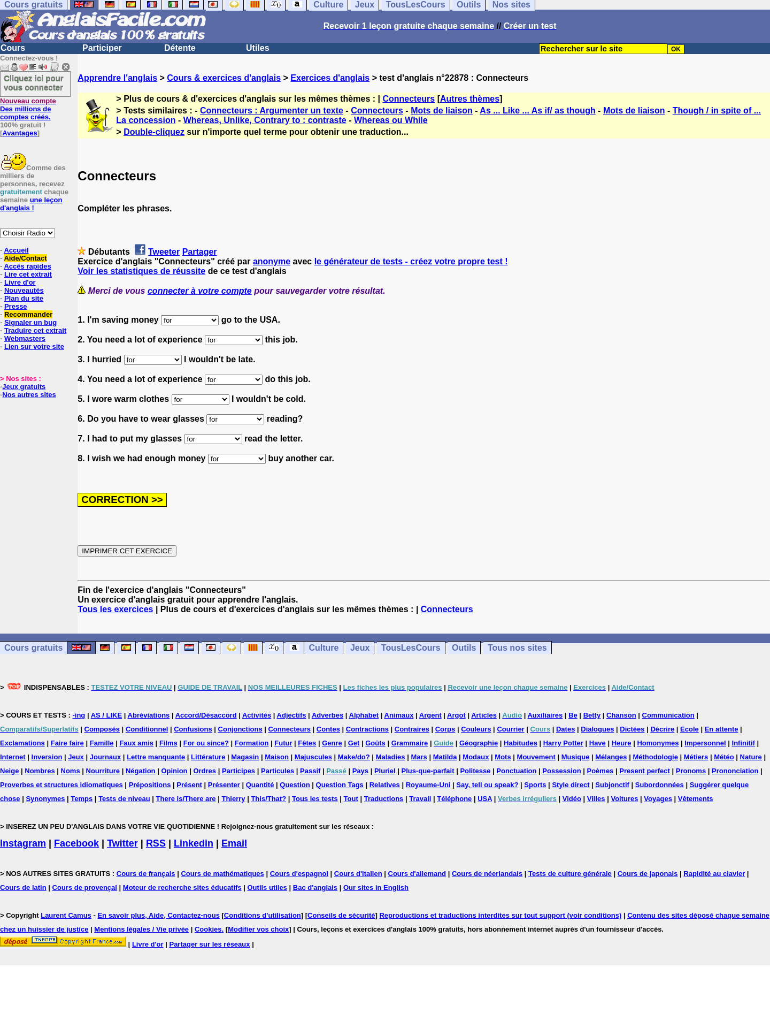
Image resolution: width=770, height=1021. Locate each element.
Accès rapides (27, 266)
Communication (668, 715)
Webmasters (24, 338)
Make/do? (354, 757)
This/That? (268, 799)
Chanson (621, 715)
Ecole (689, 729)
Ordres (204, 771)
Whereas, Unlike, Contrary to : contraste (264, 120)
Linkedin (193, 843)
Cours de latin (23, 887)
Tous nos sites (517, 647)
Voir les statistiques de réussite (141, 271)
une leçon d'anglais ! (31, 204)
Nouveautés (24, 290)
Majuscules (313, 757)
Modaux (476, 757)
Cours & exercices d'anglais (224, 77)
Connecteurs (408, 98)
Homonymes (658, 743)
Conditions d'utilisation (262, 915)
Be (573, 715)
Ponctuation (516, 771)
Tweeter (164, 251)
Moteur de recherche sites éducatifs (182, 887)
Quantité (260, 785)
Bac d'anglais (315, 887)
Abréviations (149, 715)
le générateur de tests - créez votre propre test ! (411, 261)
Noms (70, 771)
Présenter (224, 785)
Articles (484, 715)
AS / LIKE (106, 715)
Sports (535, 785)
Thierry (233, 799)
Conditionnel (147, 729)
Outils (464, 647)
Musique (575, 757)
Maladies (390, 757)
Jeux (359, 647)
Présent (189, 785)
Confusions (193, 729)
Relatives (384, 785)
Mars (419, 757)
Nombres (40, 771)
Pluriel (385, 771)
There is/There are (186, 799)
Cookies (208, 929)
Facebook (76, 843)
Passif (310, 771)
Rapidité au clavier (714, 874)
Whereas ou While (391, 120)
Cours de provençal (84, 887)
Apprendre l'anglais (117, 77)
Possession (561, 771)
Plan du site (23, 298)
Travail (420, 799)
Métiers (696, 757)
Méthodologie (655, 757)
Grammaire (409, 743)
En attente (721, 729)
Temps (82, 799)
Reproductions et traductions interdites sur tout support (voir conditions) (500, 915)
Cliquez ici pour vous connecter (34, 82)
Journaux (105, 757)
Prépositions (150, 785)
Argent (430, 715)
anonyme (271, 261)
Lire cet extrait (28, 274)
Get (354, 743)
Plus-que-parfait (428, 771)
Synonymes (45, 799)
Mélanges (611, 757)
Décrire (662, 729)
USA (485, 799)
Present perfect (644, 771)
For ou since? (206, 743)
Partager (199, 251)
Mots (503, 757)
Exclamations (22, 743)
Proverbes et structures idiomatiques (61, 785)
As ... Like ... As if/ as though (537, 110)
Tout (351, 799)
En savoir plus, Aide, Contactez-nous (158, 915)
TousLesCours (411, 647)
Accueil (16, 250)
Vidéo (572, 799)
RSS (156, 843)
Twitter (122, 843)
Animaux (399, 715)
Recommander (28, 314)
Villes (596, 799)
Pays (360, 771)
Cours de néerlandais (487, 874)
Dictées (632, 729)
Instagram (23, 843)
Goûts (375, 743)
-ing (78, 715)
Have (597, 743)
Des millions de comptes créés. (28, 109)
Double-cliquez (154, 131)
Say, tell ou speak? (487, 785)
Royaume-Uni (428, 785)
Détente (180, 47)
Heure (622, 743)
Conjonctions (240, 729)
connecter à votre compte (200, 290)
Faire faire (67, 743)
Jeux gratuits (23, 387)
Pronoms (691, 771)
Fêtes (307, 743)
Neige (9, 771)
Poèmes (600, 771)
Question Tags (340, 785)
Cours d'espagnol (299, 874)
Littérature (208, 757)
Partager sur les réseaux (209, 944)
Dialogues (597, 729)
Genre (332, 743)
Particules (277, 771)
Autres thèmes (469, 98)
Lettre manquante (156, 757)
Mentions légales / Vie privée (141, 929)
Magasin (245, 757)
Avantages (19, 133)
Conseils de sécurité (341, 915)
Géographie (478, 743)
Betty (592, 715)
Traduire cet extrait (35, 330)
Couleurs (476, 729)
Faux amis (136, 743)
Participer (102, 47)
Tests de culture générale (570, 874)
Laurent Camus (66, 915)
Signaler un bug (30, 322)
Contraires (412, 729)
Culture (323, 647)
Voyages (658, 799)
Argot (456, 715)
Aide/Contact (25, 258)
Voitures (624, 799)
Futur (283, 743)
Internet (13, 757)
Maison (277, 757)
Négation (141, 771)
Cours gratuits (33, 647)
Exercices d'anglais (329, 77)
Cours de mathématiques (222, 874)
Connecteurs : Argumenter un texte (271, 110)
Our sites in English (376, 887)
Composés (102, 729)
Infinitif (743, 743)
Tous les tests (315, 799)
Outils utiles (267, 887)
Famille (102, 743)
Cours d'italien (358, 874)
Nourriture (103, 771)
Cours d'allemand (417, 874)
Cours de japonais (648, 874)
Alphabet (364, 715)
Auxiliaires (545, 715)
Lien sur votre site (34, 346)
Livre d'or (20, 282)
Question (295, 785)
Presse (15, 306)
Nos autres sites (29, 395)
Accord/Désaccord (206, 715)
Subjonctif (612, 785)
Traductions (384, 799)
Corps (445, 729)
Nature (751, 757)
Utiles (258, 47)
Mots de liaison (442, 110)
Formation (252, 743)
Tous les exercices (115, 609)
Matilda (445, 757)
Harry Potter (563, 743)
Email (234, 843)
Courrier (510, 729)
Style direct (570, 785)
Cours (13, 47)
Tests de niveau (124, 799)
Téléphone (454, 799)
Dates (565, 729)
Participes (238, 771)
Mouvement (536, 757)
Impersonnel (705, 743)
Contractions (367, 729)
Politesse (475, 771)
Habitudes (520, 743)
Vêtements (695, 799)
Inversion (47, 757)
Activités (256, 715)
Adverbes (327, 715)
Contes (328, 729)
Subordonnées (659, 785)
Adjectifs (291, 715)
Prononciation (735, 771)
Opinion (174, 771)
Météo (724, 757)
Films (168, 743)
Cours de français (146, 874)
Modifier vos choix (258, 929)
